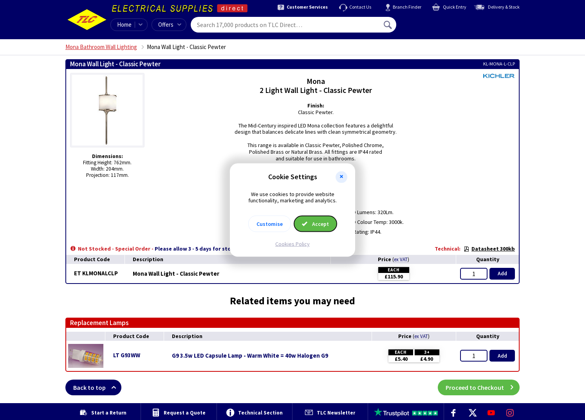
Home (124, 24)
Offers (169, 24)
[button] (341, 177)
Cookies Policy (292, 243)
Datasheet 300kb (489, 248)
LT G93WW (126, 355)
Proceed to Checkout (483, 387)
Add (502, 273)
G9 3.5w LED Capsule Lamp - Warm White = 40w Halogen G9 (250, 355)
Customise (269, 223)
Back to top (97, 387)
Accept (315, 223)
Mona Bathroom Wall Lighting (101, 47)
